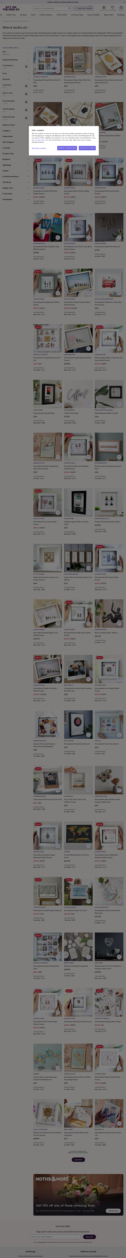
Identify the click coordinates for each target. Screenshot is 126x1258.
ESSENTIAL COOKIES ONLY (67, 148)
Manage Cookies (39, 148)
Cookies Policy (40, 140)
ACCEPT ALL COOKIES (87, 148)
